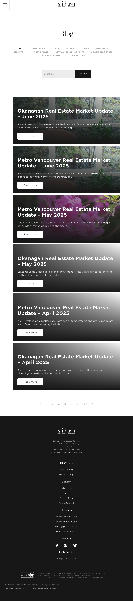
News (67, 493)
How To (19, 52)
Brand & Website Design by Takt (20, 588)
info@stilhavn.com (66, 558)
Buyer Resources (65, 49)
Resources (66, 510)
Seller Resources (101, 52)
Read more (30, 136)
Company (66, 482)
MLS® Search (66, 463)
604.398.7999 (73, 449)
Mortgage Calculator (66, 526)
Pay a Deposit (66, 503)
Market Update (39, 52)
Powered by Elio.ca (47, 588)
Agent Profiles (39, 49)
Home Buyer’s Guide (67, 521)
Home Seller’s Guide (66, 517)
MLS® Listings (66, 475)
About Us (66, 488)
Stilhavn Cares (51, 55)
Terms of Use (67, 498)
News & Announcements (69, 52)
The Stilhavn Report (66, 531)
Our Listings (66, 470)
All (21, 49)
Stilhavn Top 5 (76, 55)
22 (85, 403)
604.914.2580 (76, 452)
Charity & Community (95, 49)
